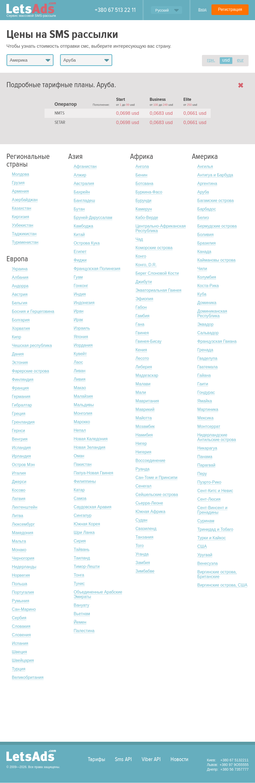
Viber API (151, 759)
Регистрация (230, 9)
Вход (202, 9)
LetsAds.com (31, 755)
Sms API (123, 759)
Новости (179, 759)
